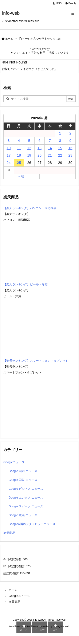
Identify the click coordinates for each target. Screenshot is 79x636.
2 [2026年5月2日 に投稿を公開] (70, 133)
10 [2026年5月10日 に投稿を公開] (9, 148)
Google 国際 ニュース (22, 480)
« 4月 (21, 176)
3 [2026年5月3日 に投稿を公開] (8, 141)
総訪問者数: (11, 573)
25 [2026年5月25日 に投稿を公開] (19, 163)
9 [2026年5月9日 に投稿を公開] (70, 141)
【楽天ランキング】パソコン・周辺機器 (29, 208)
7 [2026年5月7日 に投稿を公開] (50, 141)
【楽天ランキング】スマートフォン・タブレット (35, 360)
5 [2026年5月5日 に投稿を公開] (29, 141)
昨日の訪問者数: (14, 566)
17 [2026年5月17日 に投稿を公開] (9, 155)
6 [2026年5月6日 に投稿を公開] (39, 141)
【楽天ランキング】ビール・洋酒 (25, 284)
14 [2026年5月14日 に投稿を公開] (50, 148)
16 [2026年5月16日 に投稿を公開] (70, 148)
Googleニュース (14, 462)
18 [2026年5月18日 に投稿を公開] (19, 155)
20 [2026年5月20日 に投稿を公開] (39, 155)
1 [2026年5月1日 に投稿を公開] (60, 133)
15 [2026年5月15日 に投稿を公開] (60, 148)
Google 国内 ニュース (22, 471)
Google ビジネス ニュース (25, 488)
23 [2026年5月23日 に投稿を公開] (70, 155)
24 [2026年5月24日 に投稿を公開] (9, 163)
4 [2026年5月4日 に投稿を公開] (19, 141)
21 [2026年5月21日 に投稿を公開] (50, 155)
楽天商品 (9, 532)
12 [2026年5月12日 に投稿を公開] (29, 148)
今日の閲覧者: (13, 559)
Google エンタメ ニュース (25, 497)
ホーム (9, 38)
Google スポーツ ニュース (25, 506)
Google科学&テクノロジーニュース (31, 524)
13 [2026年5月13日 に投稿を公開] (39, 148)
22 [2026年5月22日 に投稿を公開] (60, 155)
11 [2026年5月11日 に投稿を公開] (19, 148)
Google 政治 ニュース (22, 515)
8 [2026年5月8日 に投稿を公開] (60, 141)
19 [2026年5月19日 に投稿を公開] (29, 155)
